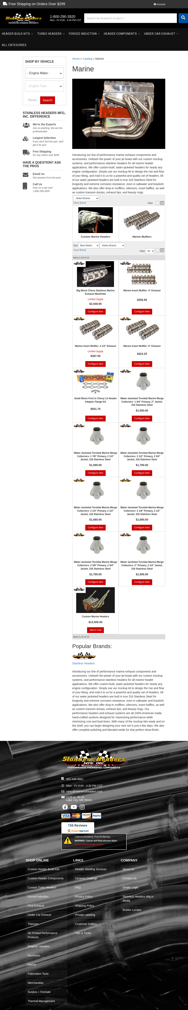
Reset (32, 100)
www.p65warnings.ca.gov (89, 844)
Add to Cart (95, 630)
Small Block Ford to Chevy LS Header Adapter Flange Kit (95, 400)
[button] (136, 18)
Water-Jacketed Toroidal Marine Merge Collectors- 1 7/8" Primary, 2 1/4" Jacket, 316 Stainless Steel (95, 456)
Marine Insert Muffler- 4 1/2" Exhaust (95, 346)
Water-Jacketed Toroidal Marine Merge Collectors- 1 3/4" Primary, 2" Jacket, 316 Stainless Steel (142, 402)
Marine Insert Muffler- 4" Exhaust (142, 290)
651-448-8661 (75, 779)
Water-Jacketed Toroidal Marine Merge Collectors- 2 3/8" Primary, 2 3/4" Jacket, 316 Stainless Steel (95, 565)
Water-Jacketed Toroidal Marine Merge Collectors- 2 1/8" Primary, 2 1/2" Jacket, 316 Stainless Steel (142, 511)
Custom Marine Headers (95, 236)
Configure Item (95, 311)
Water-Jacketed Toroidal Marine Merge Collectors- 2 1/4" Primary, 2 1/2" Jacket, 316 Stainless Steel (95, 511)
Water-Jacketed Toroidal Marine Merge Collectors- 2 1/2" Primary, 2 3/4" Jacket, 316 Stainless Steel (142, 456)
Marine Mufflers (141, 236)
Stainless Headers (83, 663)
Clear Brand (79, 202)
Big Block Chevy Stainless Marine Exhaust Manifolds (95, 292)
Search (48, 100)
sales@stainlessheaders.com (84, 791)
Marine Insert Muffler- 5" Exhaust (142, 346)
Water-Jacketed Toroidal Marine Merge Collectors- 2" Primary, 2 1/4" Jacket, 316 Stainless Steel (142, 565)
